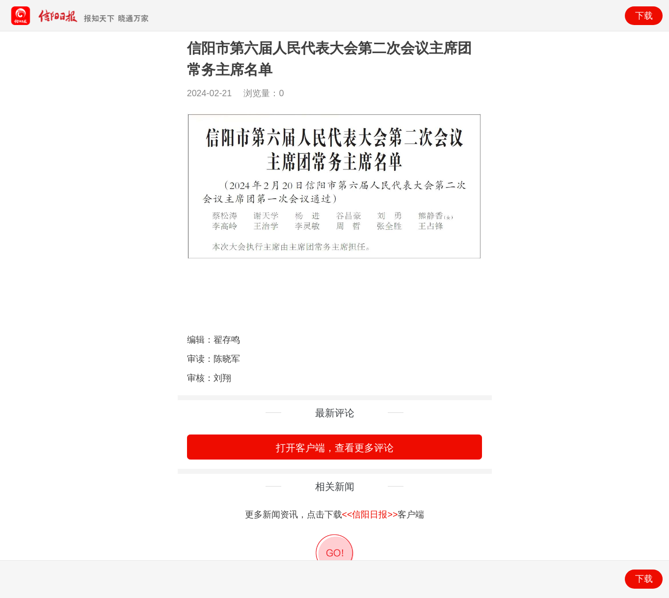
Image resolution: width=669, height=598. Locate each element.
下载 (644, 16)
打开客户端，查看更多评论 (335, 447)
